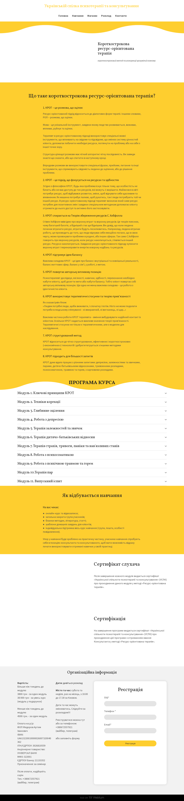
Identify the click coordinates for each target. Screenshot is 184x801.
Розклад (106, 15)
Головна (63, 15)
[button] (92, 393)
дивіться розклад (73, 683)
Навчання (77, 15)
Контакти (121, 15)
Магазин (92, 15)
